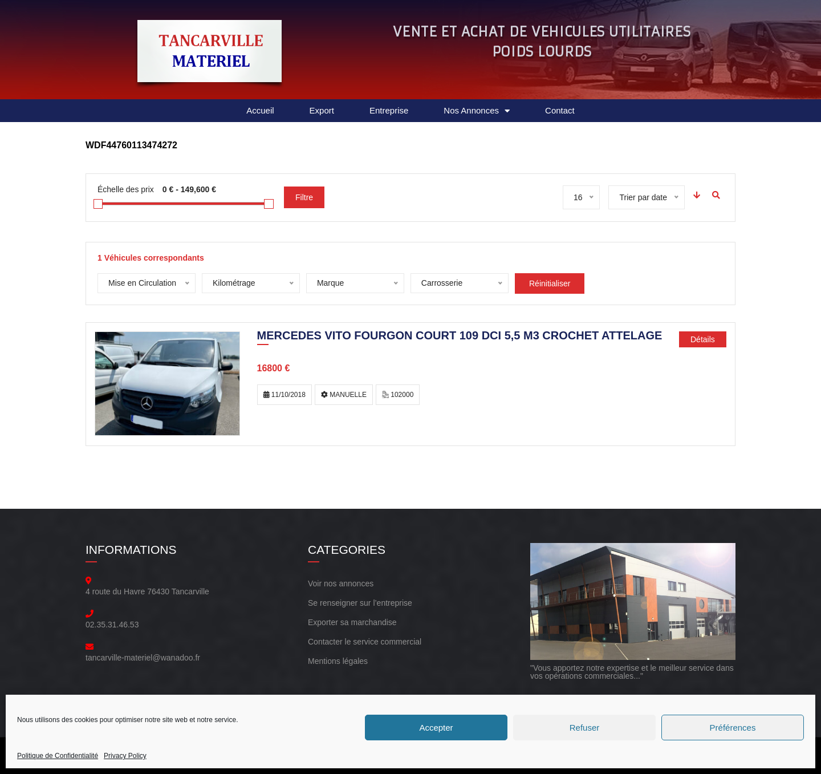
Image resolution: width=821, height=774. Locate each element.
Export (322, 110)
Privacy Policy (125, 756)
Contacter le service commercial (364, 641)
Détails (702, 339)
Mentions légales (338, 661)
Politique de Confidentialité (57, 756)
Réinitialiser (549, 283)
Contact (560, 110)
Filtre (304, 197)
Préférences (733, 727)
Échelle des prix (125, 189)
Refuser (585, 727)
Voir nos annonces (340, 583)
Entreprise (388, 110)
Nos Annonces (477, 111)
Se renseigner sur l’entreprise (360, 602)
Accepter (436, 727)
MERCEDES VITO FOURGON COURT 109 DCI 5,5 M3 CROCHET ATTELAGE (460, 336)
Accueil (260, 110)
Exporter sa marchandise (352, 622)
